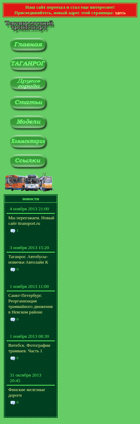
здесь (120, 12)
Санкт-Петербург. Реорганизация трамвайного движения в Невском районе (30, 304)
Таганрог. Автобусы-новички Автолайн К (28, 259)
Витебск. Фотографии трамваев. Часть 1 (29, 348)
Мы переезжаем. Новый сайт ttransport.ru (31, 220)
